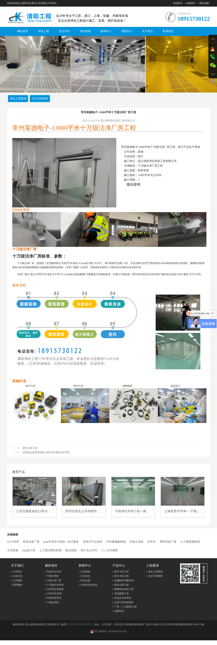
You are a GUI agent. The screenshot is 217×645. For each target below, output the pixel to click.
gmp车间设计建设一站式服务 (61, 541)
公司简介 (18, 571)
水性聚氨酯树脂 (116, 541)
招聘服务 (18, 585)
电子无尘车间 (89, 550)
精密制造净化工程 (124, 589)
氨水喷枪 (71, 550)
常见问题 (85, 580)
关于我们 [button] (147, 31)
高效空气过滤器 (92, 541)
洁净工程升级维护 (124, 602)
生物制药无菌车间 (124, 580)
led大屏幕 (13, 541)
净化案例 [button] (85, 31)
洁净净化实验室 (55, 589)
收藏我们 (191, 3)
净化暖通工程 (121, 593)
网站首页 (22, 31)
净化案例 (101, 69)
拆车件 (151, 541)
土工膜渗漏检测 (190, 541)
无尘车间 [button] (64, 31)
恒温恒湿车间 (54, 598)
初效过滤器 (137, 541)
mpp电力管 (28, 550)
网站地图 (204, 3)
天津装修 (12, 550)
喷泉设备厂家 (31, 541)
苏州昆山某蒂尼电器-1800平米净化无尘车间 (46, 452)
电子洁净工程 (121, 571)
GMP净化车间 (54, 593)
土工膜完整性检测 (50, 550)
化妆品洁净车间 (122, 598)
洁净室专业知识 (88, 585)
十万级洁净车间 (139, 69)
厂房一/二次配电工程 (125, 606)
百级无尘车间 (54, 571)
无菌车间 (119, 611)
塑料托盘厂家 (168, 541)
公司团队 (18, 580)
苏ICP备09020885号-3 (81, 624)
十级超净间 (53, 602)
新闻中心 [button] (105, 31)
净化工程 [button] (43, 31)
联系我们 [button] (168, 31)
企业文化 (18, 576)
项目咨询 (133, 184)
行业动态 (85, 576)
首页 (90, 69)
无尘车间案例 (118, 69)
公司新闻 (85, 571)
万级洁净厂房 (54, 580)
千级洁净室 (53, 576)
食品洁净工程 (121, 585)
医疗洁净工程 (30, 448)
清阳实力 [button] (126, 31)
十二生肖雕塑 (109, 550)
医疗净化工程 (121, 576)
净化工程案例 (18, 98)
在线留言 (178, 3)
